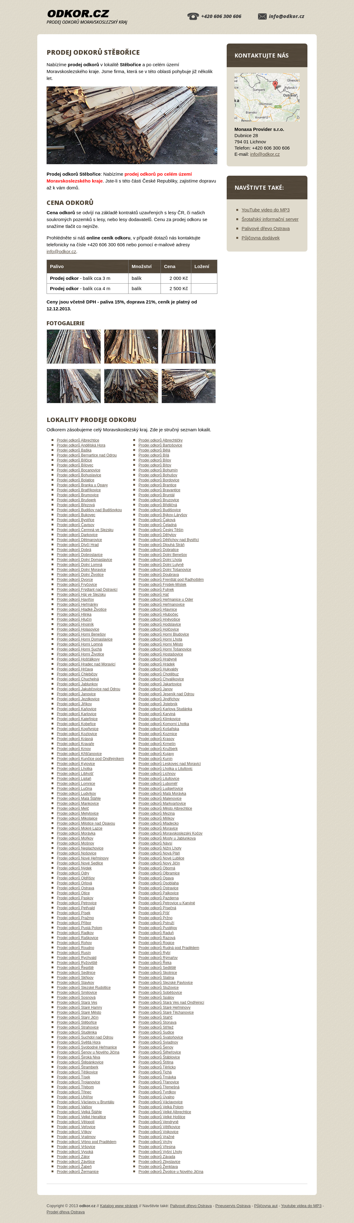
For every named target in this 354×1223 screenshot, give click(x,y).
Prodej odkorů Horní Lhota (160, 639)
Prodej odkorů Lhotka (74, 769)
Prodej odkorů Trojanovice (78, 1082)
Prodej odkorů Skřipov (75, 977)
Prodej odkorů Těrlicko (157, 1067)
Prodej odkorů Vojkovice (158, 1132)
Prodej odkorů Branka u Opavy (82, 485)
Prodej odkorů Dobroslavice (79, 555)
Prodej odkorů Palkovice (158, 893)
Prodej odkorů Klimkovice (159, 719)
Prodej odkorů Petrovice (77, 903)
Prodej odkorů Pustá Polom (79, 928)
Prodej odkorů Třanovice (158, 1082)
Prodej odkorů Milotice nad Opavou (86, 823)
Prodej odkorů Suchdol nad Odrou (85, 1037)
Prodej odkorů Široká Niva (78, 1057)
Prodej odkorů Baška (74, 450)
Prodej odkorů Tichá (155, 1072)
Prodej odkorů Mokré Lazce (79, 828)
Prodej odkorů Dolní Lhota (160, 560)
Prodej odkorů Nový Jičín (159, 863)
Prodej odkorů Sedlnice (76, 973)
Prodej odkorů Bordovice (158, 480)
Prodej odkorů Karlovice (76, 714)
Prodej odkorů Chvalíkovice (161, 679)
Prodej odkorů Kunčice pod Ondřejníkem (90, 759)
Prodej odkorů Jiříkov (74, 704)
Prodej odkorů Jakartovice (160, 684)
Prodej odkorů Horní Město (160, 644)
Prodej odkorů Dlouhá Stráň (161, 545)
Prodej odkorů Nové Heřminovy (83, 858)
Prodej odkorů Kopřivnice (77, 729)
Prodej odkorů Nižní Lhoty (159, 848)
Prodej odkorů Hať (153, 594)
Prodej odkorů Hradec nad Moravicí (86, 664)
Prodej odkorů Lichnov (156, 773)
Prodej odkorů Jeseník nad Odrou (166, 694)
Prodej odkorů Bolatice (75, 480)
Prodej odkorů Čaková (156, 520)
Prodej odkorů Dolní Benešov (162, 555)
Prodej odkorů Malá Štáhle (79, 798)
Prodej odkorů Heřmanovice (161, 604)
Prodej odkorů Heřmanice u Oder (165, 599)
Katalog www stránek (119, 1205)
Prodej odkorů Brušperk (76, 500)
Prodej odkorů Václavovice (160, 1102)
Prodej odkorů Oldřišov (76, 878)
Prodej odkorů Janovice (76, 694)
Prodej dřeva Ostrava (66, 1212)
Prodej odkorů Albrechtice (78, 440)
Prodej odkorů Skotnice (157, 973)
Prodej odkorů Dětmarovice (79, 540)
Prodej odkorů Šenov (155, 1047)
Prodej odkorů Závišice (76, 1162)
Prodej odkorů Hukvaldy (158, 669)
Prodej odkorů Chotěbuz (158, 674)
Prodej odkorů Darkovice (77, 535)
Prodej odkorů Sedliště (157, 968)
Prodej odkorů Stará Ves (77, 1002)
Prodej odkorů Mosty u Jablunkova (167, 838)
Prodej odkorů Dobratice (158, 550)
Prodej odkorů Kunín (155, 759)
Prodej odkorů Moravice (158, 828)
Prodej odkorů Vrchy (155, 1142)
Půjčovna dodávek (261, 237)
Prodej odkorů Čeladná (157, 525)
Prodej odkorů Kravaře (75, 744)
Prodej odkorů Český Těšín (161, 530)
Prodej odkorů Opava (156, 878)
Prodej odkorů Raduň (156, 933)
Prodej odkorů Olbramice (159, 873)
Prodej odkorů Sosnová (76, 997)
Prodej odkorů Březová (76, 505)
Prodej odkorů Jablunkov (77, 684)
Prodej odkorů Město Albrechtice (165, 808)
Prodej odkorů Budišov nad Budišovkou (89, 510)
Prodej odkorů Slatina (156, 977)
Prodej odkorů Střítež (156, 1027)
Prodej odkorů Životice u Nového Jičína (170, 1172)
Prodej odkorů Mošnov (75, 843)
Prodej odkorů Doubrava (158, 574)
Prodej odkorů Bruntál (156, 495)
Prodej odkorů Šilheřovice (159, 1052)
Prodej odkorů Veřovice (76, 1127)
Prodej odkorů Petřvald (76, 908)
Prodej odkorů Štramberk (77, 1067)
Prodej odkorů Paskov (75, 898)
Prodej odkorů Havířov (75, 599)
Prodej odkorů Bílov (154, 460)
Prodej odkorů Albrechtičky (160, 440)
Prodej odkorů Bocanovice (78, 470)
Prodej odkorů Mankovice (78, 803)
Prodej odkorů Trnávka (157, 1077)
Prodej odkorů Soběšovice (160, 992)
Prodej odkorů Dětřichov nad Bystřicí (168, 540)
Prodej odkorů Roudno (75, 948)
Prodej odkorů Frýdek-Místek (162, 584)
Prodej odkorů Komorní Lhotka (163, 724)
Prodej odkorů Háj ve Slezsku (81, 594)
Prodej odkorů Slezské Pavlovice (165, 982)
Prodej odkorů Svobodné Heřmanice (87, 1047)
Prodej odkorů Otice (73, 893)
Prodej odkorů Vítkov (74, 1132)
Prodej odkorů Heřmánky (77, 604)
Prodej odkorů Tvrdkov (157, 1092)
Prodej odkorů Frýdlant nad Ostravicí (87, 589)
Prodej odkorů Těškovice (77, 1072)
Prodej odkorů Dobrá (74, 550)
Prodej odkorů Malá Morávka (162, 793)
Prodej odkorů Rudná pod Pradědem (168, 948)
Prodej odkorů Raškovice (77, 938)
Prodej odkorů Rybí (154, 953)
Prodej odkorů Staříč (155, 1017)
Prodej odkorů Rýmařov (158, 958)
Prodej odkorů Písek (73, 913)
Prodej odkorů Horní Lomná (79, 644)
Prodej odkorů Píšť (154, 913)
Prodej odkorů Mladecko (158, 823)
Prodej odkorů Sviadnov (158, 1042)
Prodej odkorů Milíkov (156, 818)
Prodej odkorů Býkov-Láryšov (162, 515)
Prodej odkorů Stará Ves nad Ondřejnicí (171, 1002)
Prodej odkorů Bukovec (76, 515)
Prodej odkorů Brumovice (78, 495)
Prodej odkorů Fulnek (156, 589)
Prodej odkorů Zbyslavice (159, 1162)
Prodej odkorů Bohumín (158, 470)
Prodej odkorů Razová (156, 938)
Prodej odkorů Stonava (157, 1022)
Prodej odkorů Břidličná (157, 505)
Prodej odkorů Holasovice (78, 629)
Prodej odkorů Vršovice (76, 1147)
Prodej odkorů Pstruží (156, 923)
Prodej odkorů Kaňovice (76, 709)
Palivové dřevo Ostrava (266, 228)
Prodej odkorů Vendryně (158, 1122)
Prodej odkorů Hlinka (74, 614)
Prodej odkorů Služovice (158, 987)
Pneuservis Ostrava (233, 1205)
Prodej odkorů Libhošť (75, 773)
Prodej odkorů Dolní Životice (80, 574)
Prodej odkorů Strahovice (78, 1027)
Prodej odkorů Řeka (154, 963)
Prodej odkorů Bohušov (157, 475)
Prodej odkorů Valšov (74, 1107)
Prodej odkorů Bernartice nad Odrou (87, 455)
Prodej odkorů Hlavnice (157, 609)
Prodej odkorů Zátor (73, 1157)
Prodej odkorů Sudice (156, 1032)
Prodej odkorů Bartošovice (160, 445)
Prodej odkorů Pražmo (75, 918)
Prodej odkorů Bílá (153, 455)
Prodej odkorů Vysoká (75, 1152)
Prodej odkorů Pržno (155, 918)
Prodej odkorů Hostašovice (160, 654)
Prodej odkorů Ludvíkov (76, 793)
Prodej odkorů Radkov (75, 933)
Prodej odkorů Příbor (74, 923)
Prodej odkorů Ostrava (75, 888)
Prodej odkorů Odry (73, 873)
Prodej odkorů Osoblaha (158, 883)
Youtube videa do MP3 (301, 1205)
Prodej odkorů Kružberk (158, 749)
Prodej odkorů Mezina (156, 813)
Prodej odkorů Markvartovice (162, 803)
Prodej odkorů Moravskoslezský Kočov (170, 833)
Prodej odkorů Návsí (155, 843)
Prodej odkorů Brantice (157, 485)
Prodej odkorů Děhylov (157, 535)
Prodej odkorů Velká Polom (161, 1107)
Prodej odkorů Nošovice (76, 853)
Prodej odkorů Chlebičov (77, 674)
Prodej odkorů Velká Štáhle (79, 1112)
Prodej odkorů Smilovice (77, 992)
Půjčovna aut (266, 1205)
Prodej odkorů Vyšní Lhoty (160, 1152)
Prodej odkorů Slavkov (75, 982)
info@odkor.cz (286, 16)
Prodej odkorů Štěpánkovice (80, 1062)
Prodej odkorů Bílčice (74, 460)
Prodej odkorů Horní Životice (80, 654)
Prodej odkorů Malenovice (160, 798)
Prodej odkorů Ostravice (158, 888)
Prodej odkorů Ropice (156, 943)
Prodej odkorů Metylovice (78, 813)
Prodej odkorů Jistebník (157, 704)
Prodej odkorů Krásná (75, 739)
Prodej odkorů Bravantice (159, 490)
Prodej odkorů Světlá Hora (79, 1042)
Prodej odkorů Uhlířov (75, 1097)
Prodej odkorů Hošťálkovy (78, 659)
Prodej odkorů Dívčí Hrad (78, 545)
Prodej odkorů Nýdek (74, 868)
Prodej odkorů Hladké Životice (82, 609)
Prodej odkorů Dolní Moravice (81, 569)
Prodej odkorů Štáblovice (159, 1057)
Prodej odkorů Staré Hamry (79, 1007)
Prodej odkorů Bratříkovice (79, 490)
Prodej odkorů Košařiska (158, 729)
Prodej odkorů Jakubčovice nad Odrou (88, 689)
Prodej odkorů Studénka (77, 1032)
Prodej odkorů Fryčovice (77, 584)
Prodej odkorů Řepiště (75, 968)
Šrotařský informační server (270, 219)
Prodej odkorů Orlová (74, 883)
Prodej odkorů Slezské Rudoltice (84, 987)
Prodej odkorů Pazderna (158, 898)
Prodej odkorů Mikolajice (77, 818)
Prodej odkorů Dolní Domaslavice (84, 560)
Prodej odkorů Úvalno (156, 1097)
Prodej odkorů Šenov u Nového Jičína (88, 1052)
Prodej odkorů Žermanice (78, 1172)
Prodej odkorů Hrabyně (157, 659)
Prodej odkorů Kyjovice (76, 764)
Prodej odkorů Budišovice (159, 510)
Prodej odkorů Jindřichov (158, 699)
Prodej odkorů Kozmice (157, 734)
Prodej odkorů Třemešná (158, 1087)
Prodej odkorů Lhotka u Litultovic (165, 769)
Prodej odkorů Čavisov (75, 525)
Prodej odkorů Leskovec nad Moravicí (169, 764)
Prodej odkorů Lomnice (76, 783)
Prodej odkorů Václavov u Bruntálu (85, 1102)
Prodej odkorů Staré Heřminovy (164, 1007)
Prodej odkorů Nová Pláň (159, 853)
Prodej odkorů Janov (155, 689)
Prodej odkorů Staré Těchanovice (166, 1012)
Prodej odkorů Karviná (156, 714)
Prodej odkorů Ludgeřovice (160, 788)
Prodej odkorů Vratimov (76, 1137)
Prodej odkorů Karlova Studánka (165, 709)
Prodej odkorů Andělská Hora (81, 445)
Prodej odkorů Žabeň (74, 1167)
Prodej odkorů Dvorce (75, 579)
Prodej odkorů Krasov (156, 739)
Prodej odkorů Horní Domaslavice (84, 639)
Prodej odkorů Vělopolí (75, 1122)
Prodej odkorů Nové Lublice (161, 858)
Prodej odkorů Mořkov (75, 838)
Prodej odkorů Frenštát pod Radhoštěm (171, 579)
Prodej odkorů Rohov (74, 943)
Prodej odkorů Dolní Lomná (79, 565)
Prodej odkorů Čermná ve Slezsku (85, 530)
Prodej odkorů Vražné (156, 1137)
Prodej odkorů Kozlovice (77, 734)
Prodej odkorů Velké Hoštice (161, 1117)
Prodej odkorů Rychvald (76, 958)
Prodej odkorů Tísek (73, 1077)
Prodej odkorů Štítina (155, 1062)
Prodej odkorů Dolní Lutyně (161, 565)
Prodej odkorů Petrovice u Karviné (166, 903)
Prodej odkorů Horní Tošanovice (165, 649)
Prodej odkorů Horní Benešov (81, 634)
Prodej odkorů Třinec (74, 1092)
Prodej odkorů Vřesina (156, 1147)
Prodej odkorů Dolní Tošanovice (164, 569)
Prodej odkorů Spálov (156, 997)
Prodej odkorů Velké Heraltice (81, 1117)
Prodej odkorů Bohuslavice (79, 475)
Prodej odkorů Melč (73, 808)
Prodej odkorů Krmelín (156, 744)
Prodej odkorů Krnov (74, 749)
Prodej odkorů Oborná (156, 868)
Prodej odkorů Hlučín (74, 619)
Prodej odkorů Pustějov (157, 928)
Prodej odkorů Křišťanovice (79, 754)
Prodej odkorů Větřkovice (159, 1127)
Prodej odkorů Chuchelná (78, 679)
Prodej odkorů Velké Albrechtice (164, 1112)
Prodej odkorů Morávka (76, 833)
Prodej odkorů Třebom (75, 1087)
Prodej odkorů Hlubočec (158, 614)
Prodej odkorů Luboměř (157, 783)
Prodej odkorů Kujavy (156, 754)
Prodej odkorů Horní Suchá (79, 649)
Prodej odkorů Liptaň (74, 778)
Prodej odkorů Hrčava (75, 669)
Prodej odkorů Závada (156, 1157)
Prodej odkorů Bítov (154, 465)
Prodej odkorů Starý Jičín (77, 1017)
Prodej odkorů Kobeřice (76, 724)
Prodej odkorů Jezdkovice (78, 699)
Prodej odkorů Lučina (74, 788)
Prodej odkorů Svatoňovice (160, 1037)
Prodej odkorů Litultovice (158, 778)
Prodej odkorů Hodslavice (159, 624)
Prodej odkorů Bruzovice (158, 500)
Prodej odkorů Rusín (74, 953)
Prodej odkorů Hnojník (75, 624)
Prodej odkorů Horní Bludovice (163, 634)
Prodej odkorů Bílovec (75, 465)
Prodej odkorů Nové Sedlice (80, 863)
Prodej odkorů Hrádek (156, 664)
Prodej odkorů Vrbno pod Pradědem (86, 1142)
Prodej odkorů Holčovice (158, 629)
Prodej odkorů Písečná (157, 908)
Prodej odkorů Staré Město (79, 1012)
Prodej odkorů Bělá (154, 450)
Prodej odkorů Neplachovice (80, 848)
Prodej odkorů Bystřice (75, 520)
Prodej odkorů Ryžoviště (77, 963)
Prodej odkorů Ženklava (158, 1167)
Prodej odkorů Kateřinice (77, 719)
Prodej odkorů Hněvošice (159, 619)
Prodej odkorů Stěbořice (77, 1022)
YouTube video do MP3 (266, 209)
